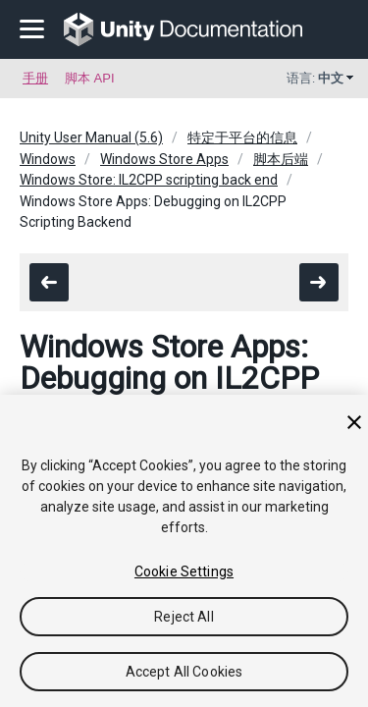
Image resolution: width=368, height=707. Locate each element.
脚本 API (90, 78)
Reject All (183, 617)
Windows (48, 159)
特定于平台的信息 (242, 137)
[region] (184, 551)
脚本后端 (280, 159)
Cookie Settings (184, 571)
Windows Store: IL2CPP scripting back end (149, 180)
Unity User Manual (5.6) (91, 137)
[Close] (354, 422)
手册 (35, 78)
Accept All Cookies (184, 672)
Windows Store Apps (164, 159)
